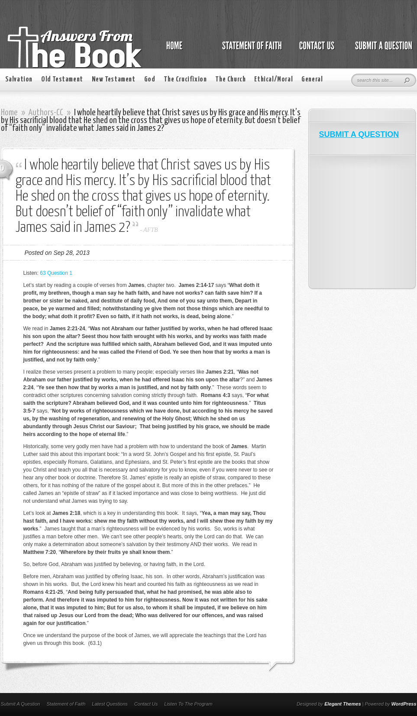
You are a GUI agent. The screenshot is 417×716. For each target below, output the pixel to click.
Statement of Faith (65, 703)
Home (9, 112)
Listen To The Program (188, 703)
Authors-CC (46, 112)
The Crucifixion (185, 79)
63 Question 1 (56, 273)
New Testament (114, 79)
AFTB (150, 230)
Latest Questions (110, 703)
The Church (230, 79)
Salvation (18, 79)
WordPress (404, 703)
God (149, 79)
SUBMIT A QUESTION (359, 134)
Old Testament (62, 79)
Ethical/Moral (273, 79)
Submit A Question (20, 703)
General (312, 79)
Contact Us (146, 703)
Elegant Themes (342, 703)
